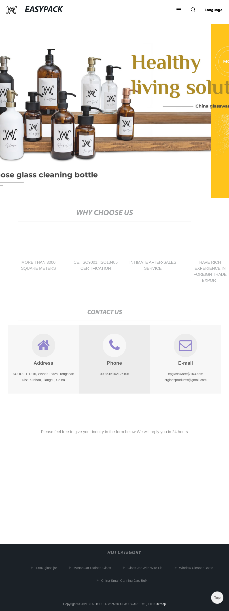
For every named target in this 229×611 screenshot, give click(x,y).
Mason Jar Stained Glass (92, 568)
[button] (178, 10)
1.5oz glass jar (46, 568)
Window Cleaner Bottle (196, 568)
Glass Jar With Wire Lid (145, 568)
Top (217, 597)
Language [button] (214, 10)
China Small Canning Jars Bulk (125, 580)
